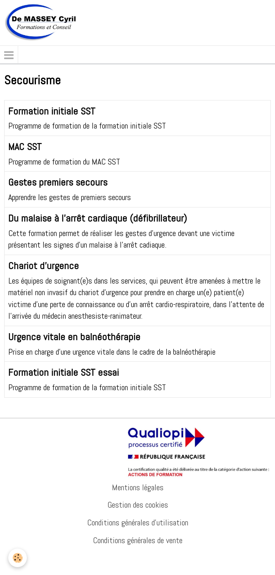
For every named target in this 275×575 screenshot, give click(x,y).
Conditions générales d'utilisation (137, 522)
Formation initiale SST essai (63, 372)
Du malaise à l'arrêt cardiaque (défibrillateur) (97, 218)
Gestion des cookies (137, 504)
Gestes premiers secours (57, 182)
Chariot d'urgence (43, 265)
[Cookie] (17, 558)
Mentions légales (138, 487)
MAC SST (25, 146)
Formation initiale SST (51, 110)
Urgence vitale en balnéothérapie (74, 336)
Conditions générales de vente (138, 540)
